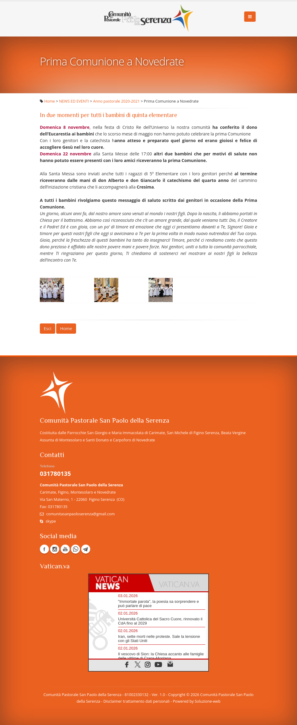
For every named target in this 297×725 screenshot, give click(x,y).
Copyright (176, 694)
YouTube (65, 549)
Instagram (54, 549)
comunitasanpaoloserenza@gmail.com (80, 514)
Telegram (85, 549)
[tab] (118, 582)
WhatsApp (75, 549)
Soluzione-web (207, 701)
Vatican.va (55, 566)
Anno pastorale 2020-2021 (116, 101)
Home (49, 101)
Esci (47, 328)
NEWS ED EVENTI (74, 101)
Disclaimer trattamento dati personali (136, 701)
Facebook (44, 549)
